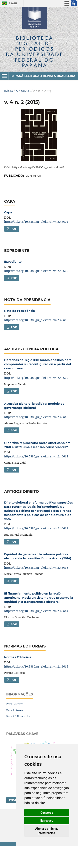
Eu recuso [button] (46, 820)
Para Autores (14, 710)
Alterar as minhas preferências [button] (46, 831)
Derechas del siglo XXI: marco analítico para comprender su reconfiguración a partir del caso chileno (38, 364)
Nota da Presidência (19, 311)
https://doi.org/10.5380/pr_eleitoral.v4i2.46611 (36, 456)
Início (8, 90)
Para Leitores (14, 704)
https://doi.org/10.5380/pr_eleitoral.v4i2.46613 (36, 568)
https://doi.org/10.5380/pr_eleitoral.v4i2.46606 (36, 320)
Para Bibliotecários (18, 716)
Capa (8, 212)
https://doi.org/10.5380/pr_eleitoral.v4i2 (38, 167)
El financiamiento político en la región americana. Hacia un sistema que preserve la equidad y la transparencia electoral (38, 598)
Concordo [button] (47, 812)
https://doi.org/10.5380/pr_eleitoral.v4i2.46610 (36, 417)
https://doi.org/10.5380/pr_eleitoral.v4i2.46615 (36, 666)
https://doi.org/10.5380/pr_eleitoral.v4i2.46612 (36, 528)
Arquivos (23, 90)
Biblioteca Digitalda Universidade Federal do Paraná (34, 51)
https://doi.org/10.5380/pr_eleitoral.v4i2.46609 (36, 378)
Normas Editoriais (17, 657)
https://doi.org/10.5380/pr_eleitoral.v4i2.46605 (36, 271)
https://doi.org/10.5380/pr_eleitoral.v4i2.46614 (36, 611)
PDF (13, 228)
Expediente (13, 261)
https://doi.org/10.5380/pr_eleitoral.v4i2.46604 (36, 222)
